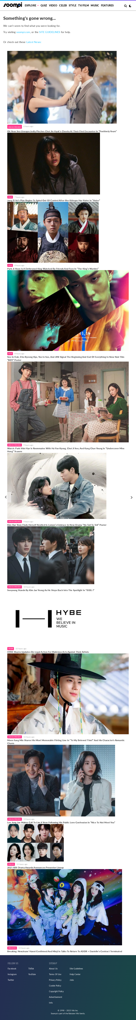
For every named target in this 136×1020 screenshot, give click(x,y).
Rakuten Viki (73, 1013)
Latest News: (33, 42)
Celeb (63, 5)
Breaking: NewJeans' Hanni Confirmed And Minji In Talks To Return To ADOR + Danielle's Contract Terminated (64, 951)
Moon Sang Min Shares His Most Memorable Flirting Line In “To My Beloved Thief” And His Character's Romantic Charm (66, 742)
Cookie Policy (55, 985)
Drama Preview (14, 127)
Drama (11, 864)
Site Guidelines (76, 968)
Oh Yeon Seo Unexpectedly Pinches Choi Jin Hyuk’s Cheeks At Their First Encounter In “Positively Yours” (62, 131)
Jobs (72, 980)
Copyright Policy (56, 991)
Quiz (44, 5)
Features (107, 5)
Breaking (12, 948)
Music (95, 5)
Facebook (12, 968)
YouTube (32, 974)
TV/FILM (83, 5)
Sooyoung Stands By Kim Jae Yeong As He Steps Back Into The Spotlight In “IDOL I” (50, 590)
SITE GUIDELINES (49, 32)
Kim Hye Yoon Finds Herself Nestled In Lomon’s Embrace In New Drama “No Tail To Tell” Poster (56, 524)
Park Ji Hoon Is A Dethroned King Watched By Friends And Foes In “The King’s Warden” (53, 268)
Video (53, 5)
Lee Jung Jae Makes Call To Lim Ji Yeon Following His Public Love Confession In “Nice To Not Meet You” (61, 822)
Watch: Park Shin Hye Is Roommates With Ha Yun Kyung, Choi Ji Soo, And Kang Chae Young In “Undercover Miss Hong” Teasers (65, 450)
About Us (53, 968)
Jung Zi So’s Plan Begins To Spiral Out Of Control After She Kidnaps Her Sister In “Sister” (53, 200)
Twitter (11, 980)
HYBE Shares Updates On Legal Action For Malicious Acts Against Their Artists (48, 651)
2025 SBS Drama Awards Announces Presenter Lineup (35, 867)
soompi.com (23, 32)
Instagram (12, 974)
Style (72, 5)
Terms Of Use (55, 974)
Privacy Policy (55, 980)
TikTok (31, 968)
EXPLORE (30, 5)
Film (10, 197)
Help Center (75, 974)
